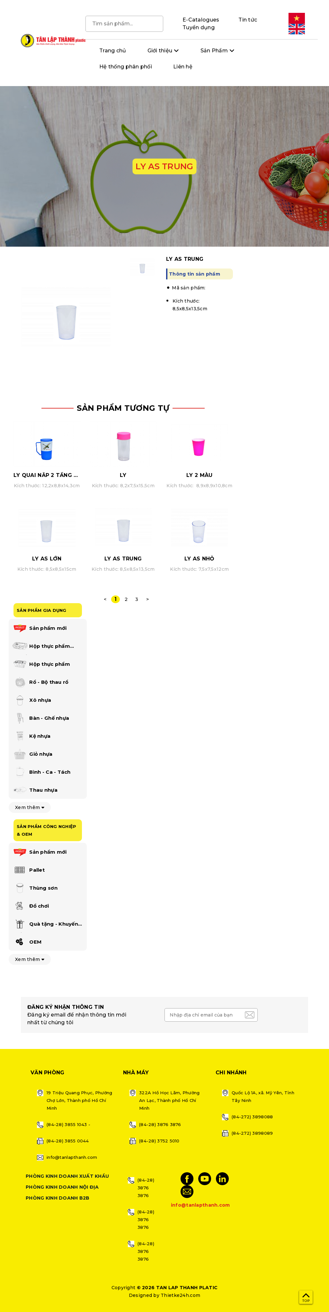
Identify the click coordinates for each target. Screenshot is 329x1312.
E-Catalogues (200, 20)
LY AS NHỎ (199, 559)
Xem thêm (29, 807)
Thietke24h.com (180, 1295)
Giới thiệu (160, 51)
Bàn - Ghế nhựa (40, 718)
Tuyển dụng (198, 27)
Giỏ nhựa (32, 754)
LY (123, 475)
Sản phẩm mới (39, 628)
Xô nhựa (31, 700)
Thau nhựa (35, 790)
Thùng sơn (35, 888)
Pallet (28, 870)
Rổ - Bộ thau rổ (40, 682)
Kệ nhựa (31, 736)
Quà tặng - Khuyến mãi (45, 925)
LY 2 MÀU (199, 475)
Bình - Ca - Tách (41, 772)
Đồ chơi (30, 906)
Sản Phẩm (214, 51)
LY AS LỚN (47, 559)
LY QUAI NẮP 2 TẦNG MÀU (49, 475)
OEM (26, 942)
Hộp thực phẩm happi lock (41, 647)
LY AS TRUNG (123, 559)
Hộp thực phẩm (41, 664)
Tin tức (247, 20)
